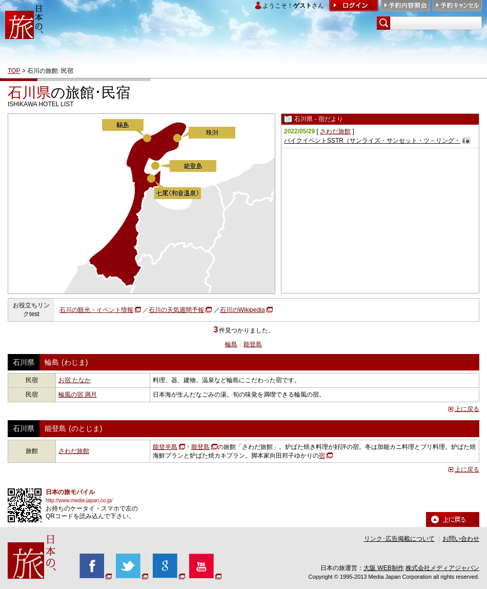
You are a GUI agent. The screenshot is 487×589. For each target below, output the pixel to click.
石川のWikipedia (242, 309)
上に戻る (467, 409)
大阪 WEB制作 (383, 568)
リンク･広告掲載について (399, 538)
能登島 (253, 344)
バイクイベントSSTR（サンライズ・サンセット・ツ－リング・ (372, 140)
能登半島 (165, 446)
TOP (14, 70)
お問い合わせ (460, 538)
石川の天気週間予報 (176, 309)
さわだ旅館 (335, 131)
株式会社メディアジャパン (442, 568)
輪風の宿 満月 (77, 394)
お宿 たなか (74, 380)
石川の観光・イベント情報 (96, 309)
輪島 (231, 344)
